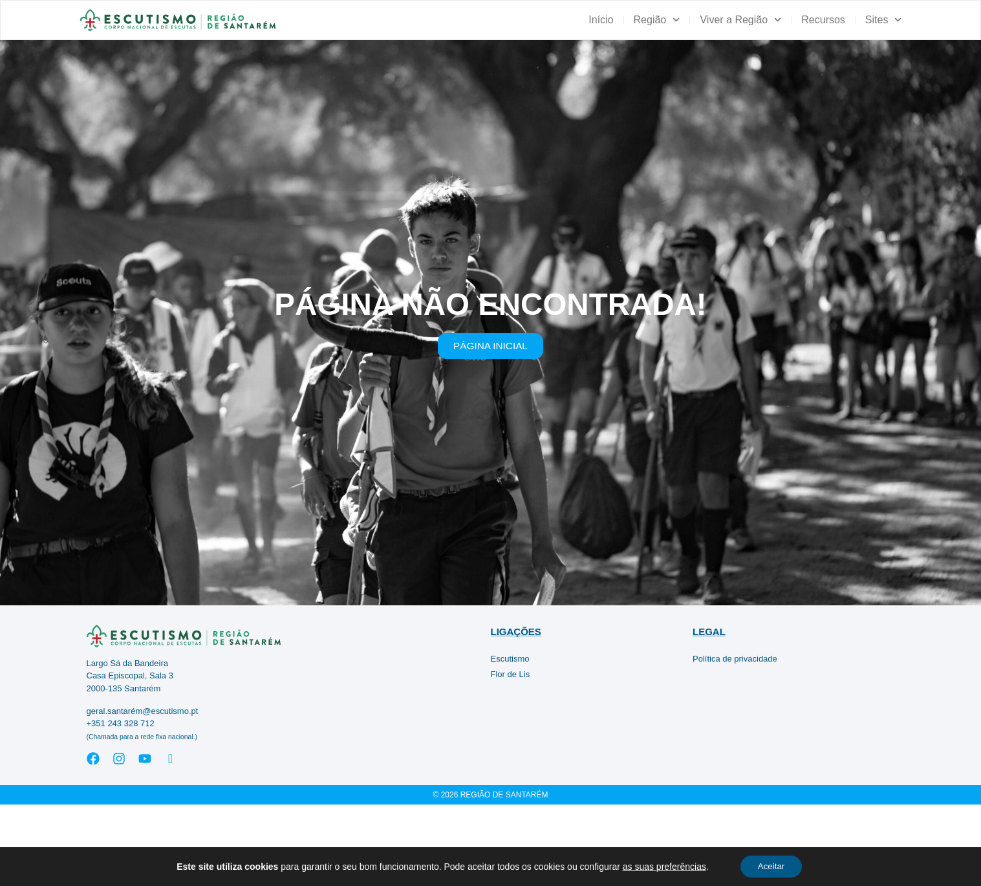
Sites (883, 20)
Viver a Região (740, 20)
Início (600, 19)
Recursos (823, 19)
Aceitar (771, 866)
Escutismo (510, 740)
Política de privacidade (735, 740)
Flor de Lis (510, 756)
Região (657, 20)
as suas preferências (661, 866)
